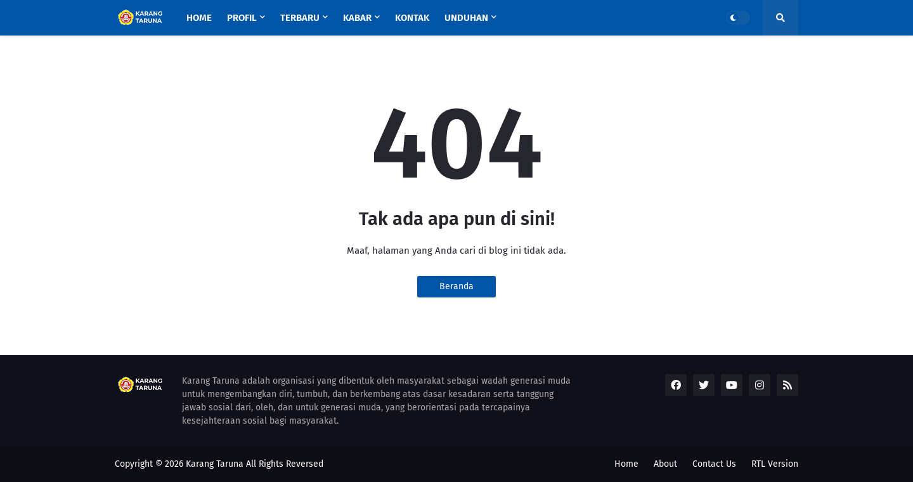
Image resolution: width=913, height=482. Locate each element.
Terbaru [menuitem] (300, 17)
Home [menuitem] (199, 17)
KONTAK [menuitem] (412, 17)
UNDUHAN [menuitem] (466, 17)
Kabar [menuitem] (357, 17)
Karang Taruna (214, 464)
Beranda (456, 286)
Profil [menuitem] (242, 17)
